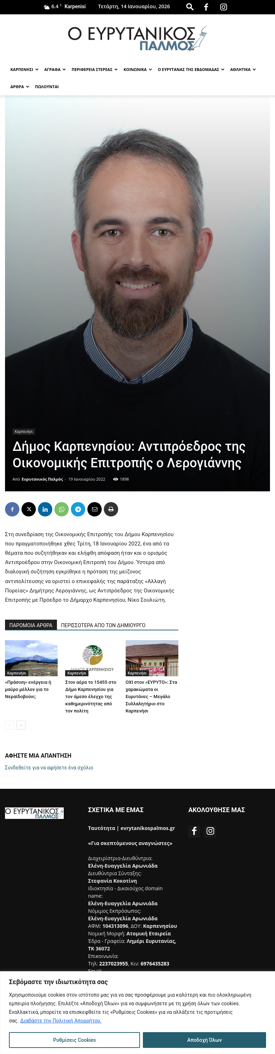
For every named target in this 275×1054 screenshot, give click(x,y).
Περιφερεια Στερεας (95, 69)
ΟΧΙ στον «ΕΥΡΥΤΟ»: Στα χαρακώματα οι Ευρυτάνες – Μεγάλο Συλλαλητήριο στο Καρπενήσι (151, 696)
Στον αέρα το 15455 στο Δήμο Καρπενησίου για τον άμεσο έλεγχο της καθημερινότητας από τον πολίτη (90, 696)
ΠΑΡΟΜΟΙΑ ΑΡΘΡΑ (31, 625)
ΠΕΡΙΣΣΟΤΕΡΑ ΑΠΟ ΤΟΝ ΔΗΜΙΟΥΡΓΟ (103, 625)
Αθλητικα (243, 69)
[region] (137, 1012)
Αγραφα (55, 69)
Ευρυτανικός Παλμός (42, 479)
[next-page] (20, 725)
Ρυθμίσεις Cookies (74, 1040)
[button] (190, 6)
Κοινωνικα (138, 69)
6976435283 (155, 963)
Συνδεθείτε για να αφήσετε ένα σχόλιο (49, 768)
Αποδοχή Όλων (204, 1040)
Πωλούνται (47, 86)
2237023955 (113, 963)
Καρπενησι (24, 69)
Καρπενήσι (24, 431)
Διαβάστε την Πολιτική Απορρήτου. (61, 1021)
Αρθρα (19, 86)
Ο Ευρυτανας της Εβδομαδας (191, 69)
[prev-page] (9, 725)
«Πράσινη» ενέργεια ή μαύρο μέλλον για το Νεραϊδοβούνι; (28, 689)
